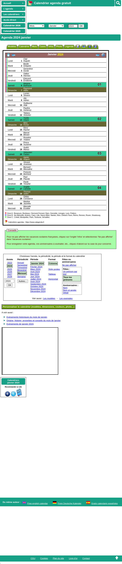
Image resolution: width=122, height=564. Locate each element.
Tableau (52, 274)
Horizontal (53, 279)
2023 (9, 262)
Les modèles (49, 298)
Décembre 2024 (38, 291)
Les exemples (65, 298)
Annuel (20, 262)
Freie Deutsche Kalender (69, 503)
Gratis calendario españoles (104, 503)
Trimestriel (22, 267)
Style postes (54, 269)
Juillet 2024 (35, 279)
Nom (65, 288)
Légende (69, 46)
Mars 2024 (35, 269)
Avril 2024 (35, 271)
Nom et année (69, 290)
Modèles (12, 46)
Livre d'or (73, 558)
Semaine (21, 276)
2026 (9, 271)
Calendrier (24, 46)
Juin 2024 (35, 276)
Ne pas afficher (69, 265)
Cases (43, 46)
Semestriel (22, 265)
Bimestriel (22, 270)
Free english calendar (37, 503)
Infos (50, 46)
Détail (65, 292)
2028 (9, 276)
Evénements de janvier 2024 (20, 324)
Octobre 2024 (36, 286)
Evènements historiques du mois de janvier (27, 317)
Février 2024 (36, 267)
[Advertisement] (73, 14)
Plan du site (58, 558)
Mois (34, 46)
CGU (33, 558)
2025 (9, 269)
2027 (9, 274)
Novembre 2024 (38, 289)
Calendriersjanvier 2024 (13, 381)
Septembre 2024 (38, 284)
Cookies (44, 558)
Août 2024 (35, 281)
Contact (86, 558)
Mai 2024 (34, 274)
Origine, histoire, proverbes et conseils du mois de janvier (34, 320)
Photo (59, 46)
